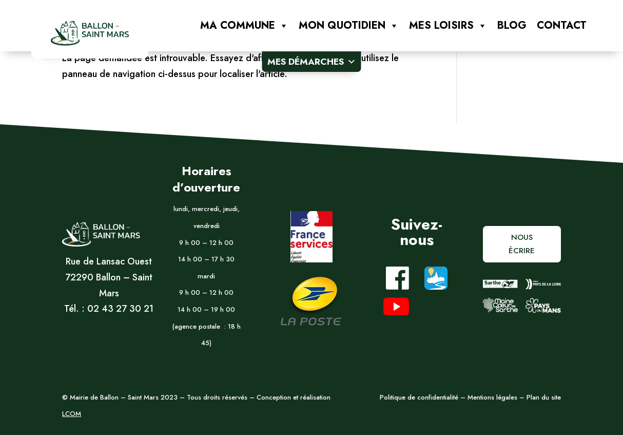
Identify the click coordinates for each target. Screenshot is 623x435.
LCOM (71, 414)
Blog (512, 25)
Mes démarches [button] (311, 61)
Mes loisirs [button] (448, 25)
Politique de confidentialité (419, 397)
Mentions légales (491, 397)
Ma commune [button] (244, 25)
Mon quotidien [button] (349, 25)
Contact (562, 25)
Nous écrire (522, 244)
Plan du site (544, 397)
